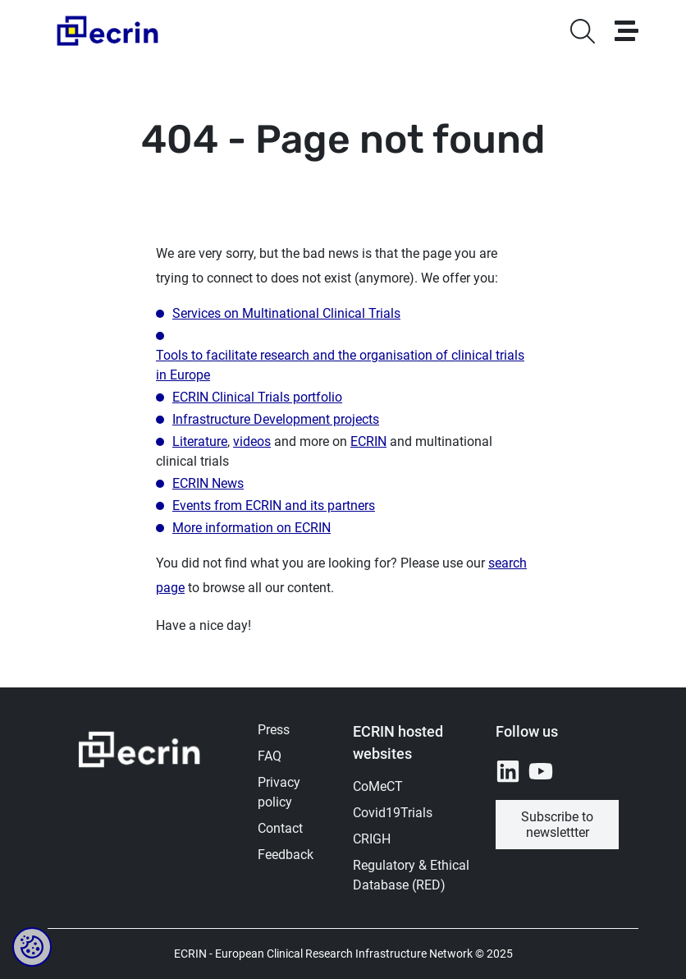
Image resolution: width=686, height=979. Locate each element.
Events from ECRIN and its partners (273, 505)
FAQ (269, 756)
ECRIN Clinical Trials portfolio (257, 397)
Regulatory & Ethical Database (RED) (411, 875)
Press (274, 730)
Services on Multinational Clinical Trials (286, 313)
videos (252, 441)
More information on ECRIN (251, 527)
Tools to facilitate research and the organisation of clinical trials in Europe (340, 365)
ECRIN (368, 441)
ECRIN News (208, 483)
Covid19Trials (392, 812)
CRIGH (372, 839)
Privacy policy (279, 792)
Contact (280, 828)
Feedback (285, 854)
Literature (199, 441)
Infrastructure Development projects (275, 419)
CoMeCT (378, 786)
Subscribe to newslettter (557, 824)
